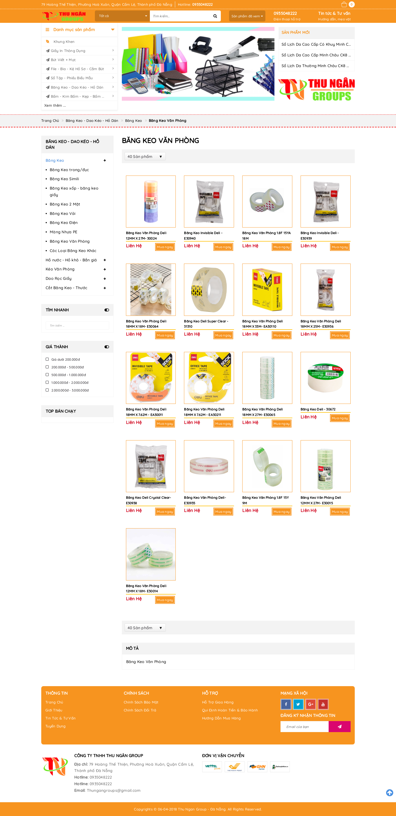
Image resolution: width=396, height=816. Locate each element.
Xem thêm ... (55, 105)
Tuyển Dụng (55, 726)
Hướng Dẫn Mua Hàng (221, 718)
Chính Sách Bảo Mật (141, 702)
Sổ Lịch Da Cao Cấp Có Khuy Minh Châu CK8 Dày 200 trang (337, 44)
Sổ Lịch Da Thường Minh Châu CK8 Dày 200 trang (328, 65)
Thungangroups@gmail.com (114, 790)
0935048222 (285, 13)
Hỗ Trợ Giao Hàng (217, 702)
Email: (80, 790)
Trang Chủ (54, 702)
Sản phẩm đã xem (247, 16)
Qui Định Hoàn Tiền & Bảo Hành (230, 710)
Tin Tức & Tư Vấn (60, 718)
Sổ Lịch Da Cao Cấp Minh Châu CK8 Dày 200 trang (329, 55)
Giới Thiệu (53, 710)
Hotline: (81, 777)
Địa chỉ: (81, 764)
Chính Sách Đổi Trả (140, 710)
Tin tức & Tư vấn (334, 13)
